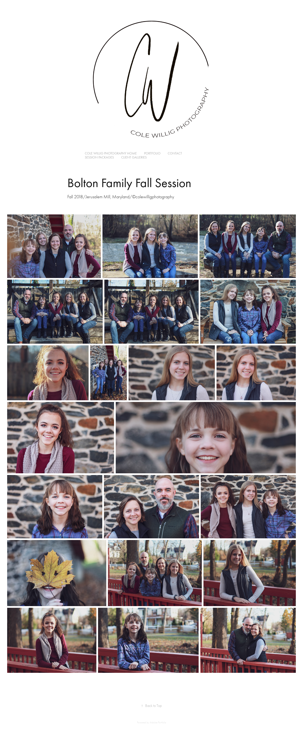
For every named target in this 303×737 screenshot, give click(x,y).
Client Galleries (134, 157)
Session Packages (99, 157)
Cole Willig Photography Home (111, 153)
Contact (175, 153)
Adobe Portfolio (158, 722)
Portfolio (152, 153)
